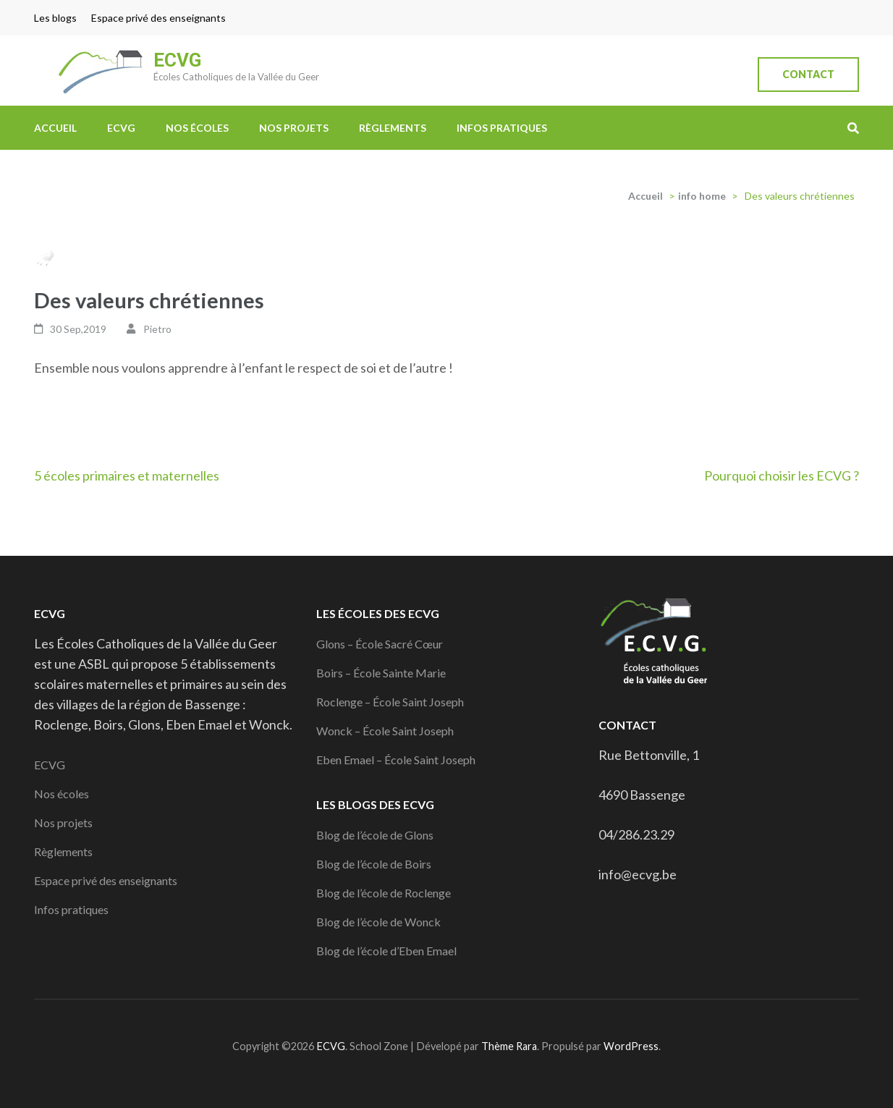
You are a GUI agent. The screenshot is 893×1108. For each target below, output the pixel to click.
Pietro (157, 329)
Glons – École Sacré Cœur (379, 644)
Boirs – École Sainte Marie (381, 673)
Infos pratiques (502, 128)
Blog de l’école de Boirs (373, 864)
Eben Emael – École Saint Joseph (395, 759)
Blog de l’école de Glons (374, 835)
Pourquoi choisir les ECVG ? (781, 475)
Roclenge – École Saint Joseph (390, 702)
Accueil (55, 128)
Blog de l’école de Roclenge (383, 893)
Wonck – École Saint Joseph (385, 730)
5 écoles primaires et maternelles (126, 475)
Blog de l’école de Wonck (378, 922)
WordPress (631, 1046)
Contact (808, 74)
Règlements (392, 128)
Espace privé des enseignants (158, 18)
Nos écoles (197, 128)
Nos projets (294, 128)
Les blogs (55, 18)
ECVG (177, 60)
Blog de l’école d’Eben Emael (386, 950)
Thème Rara (509, 1046)
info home (702, 196)
